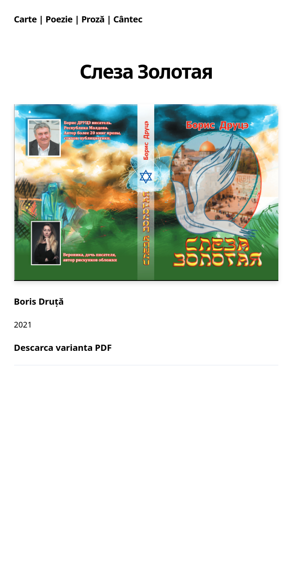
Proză (93, 19)
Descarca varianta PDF (63, 347)
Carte (25, 19)
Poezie (58, 19)
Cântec (127, 19)
